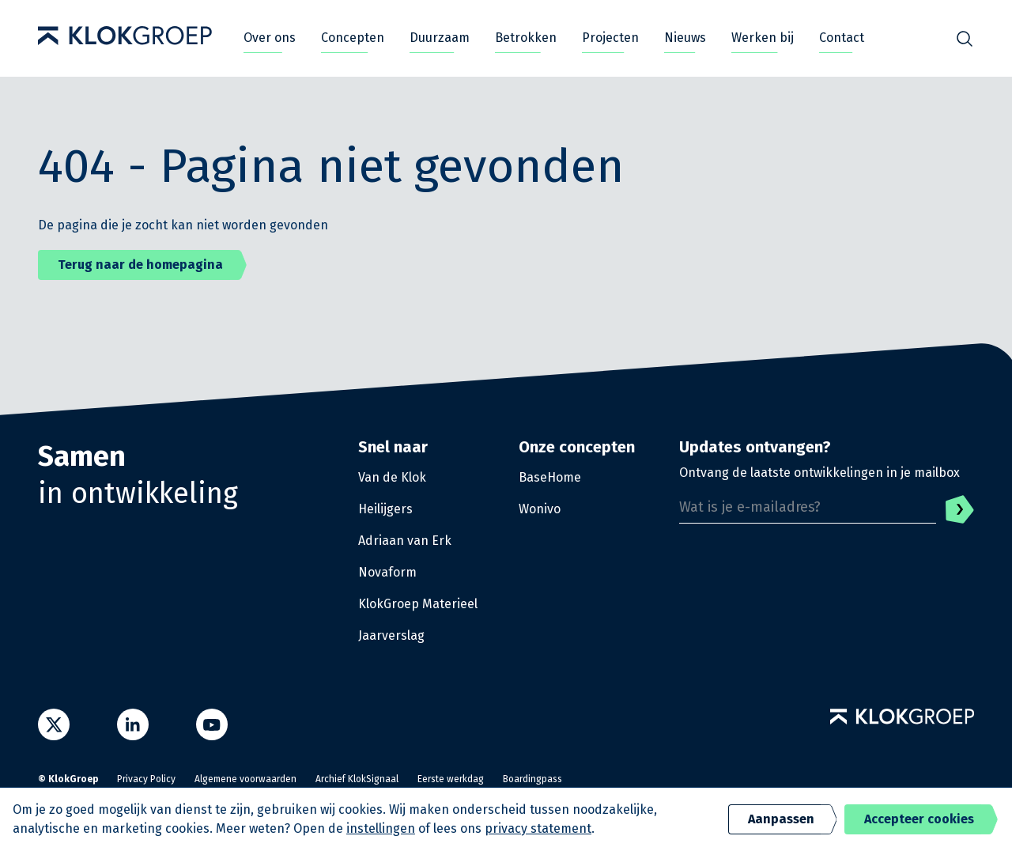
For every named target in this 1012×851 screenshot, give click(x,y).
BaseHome (550, 477)
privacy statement (538, 828)
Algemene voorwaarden (245, 779)
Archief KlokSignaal (356, 779)
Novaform (387, 572)
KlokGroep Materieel (418, 603)
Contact (841, 37)
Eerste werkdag (450, 779)
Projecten (610, 37)
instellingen (380, 828)
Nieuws (685, 37)
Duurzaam (440, 37)
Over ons (270, 37)
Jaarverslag (391, 635)
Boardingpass (532, 779)
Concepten (352, 37)
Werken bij (762, 37)
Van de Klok (392, 477)
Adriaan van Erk (404, 540)
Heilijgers (385, 508)
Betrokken (526, 37)
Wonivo (540, 508)
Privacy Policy (146, 779)
